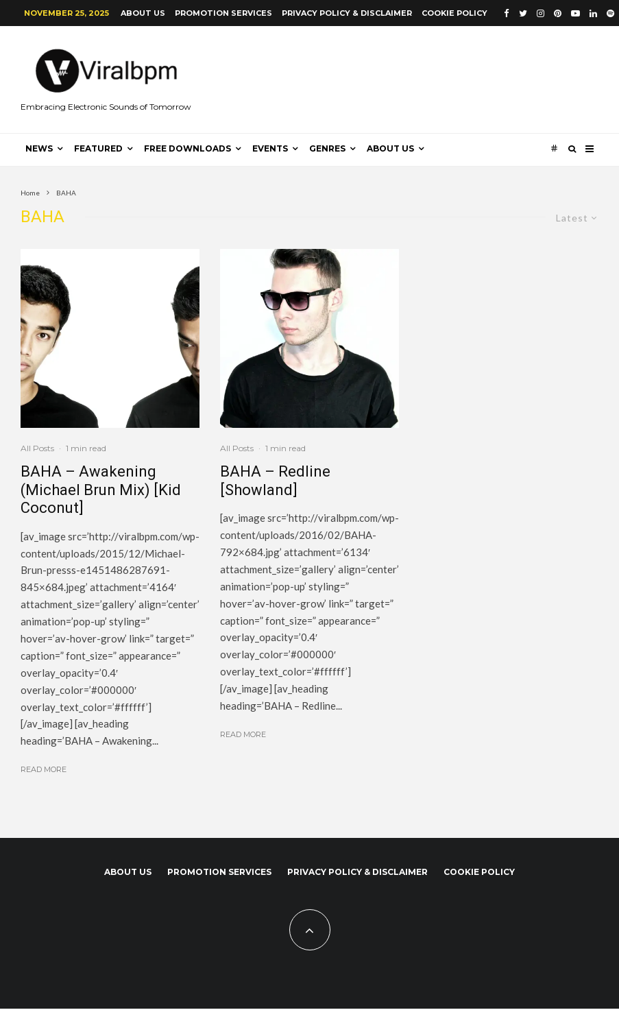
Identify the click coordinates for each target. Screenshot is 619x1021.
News (39, 148)
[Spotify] (610, 13)
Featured (98, 148)
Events (270, 148)
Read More (43, 769)
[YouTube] (575, 13)
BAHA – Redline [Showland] (275, 480)
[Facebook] (506, 13)
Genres (327, 148)
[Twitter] (523, 13)
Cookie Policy (454, 13)
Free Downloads (187, 148)
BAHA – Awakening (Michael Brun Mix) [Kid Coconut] (101, 489)
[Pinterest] (557, 13)
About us (143, 13)
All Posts (37, 448)
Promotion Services (223, 13)
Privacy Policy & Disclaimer (347, 13)
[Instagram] (540, 13)
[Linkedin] (593, 13)
